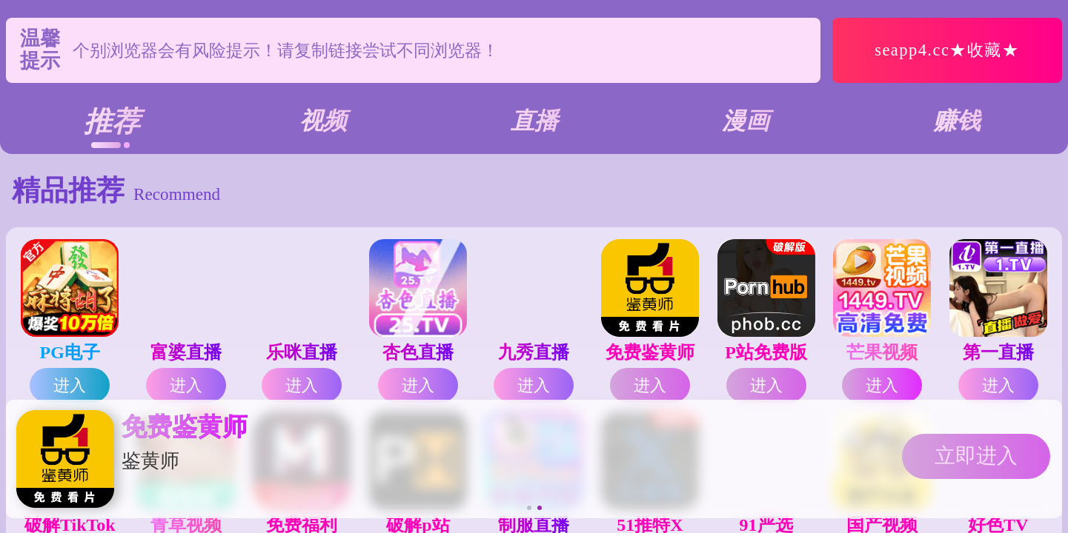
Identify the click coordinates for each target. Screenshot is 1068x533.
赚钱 (957, 120)
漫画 (745, 120)
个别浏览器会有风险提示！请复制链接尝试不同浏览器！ (286, 50)
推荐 (112, 121)
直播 (534, 120)
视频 (323, 120)
